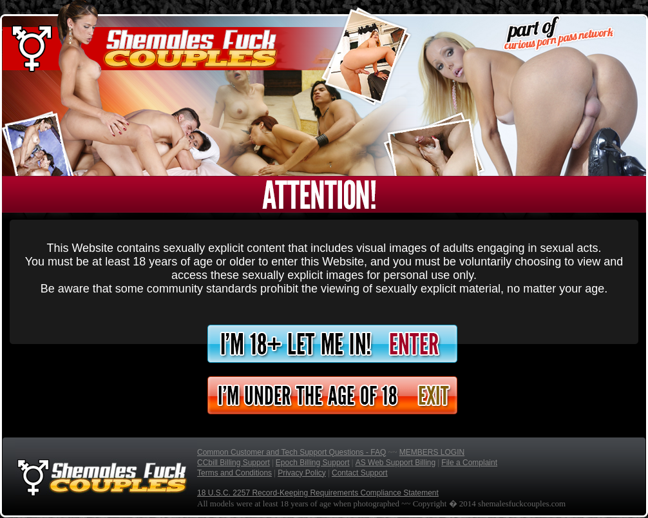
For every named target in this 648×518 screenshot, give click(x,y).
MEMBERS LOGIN (431, 452)
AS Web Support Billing (396, 462)
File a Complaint (469, 462)
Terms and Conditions (234, 472)
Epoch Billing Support (313, 462)
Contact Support (360, 472)
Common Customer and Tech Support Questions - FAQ (291, 452)
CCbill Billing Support (233, 462)
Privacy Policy (302, 472)
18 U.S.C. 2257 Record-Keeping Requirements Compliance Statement (318, 492)
